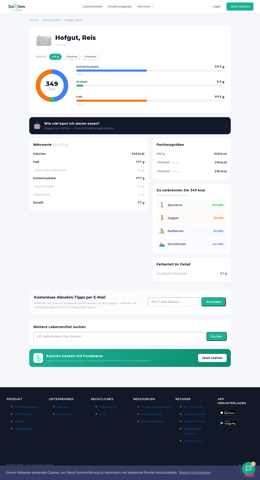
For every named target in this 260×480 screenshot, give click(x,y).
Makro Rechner (195, 421)
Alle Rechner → (194, 441)
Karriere (62, 407)
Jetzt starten (240, 6)
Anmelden (213, 302)
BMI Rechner (193, 407)
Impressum (65, 414)
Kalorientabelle (151, 414)
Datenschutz (108, 407)
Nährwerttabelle (152, 421)
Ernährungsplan (120, 6)
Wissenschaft (24, 429)
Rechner (146, 6)
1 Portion (71, 56)
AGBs (103, 414)
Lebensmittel (92, 6)
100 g (55, 56)
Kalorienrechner (195, 414)
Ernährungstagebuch (156, 407)
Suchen (216, 336)
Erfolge (20, 421)
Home (34, 20)
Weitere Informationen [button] (195, 472)
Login (216, 6)
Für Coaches (23, 414)
